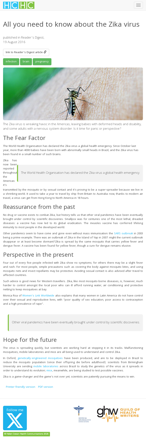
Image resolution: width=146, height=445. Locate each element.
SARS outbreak (123, 233)
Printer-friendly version (20, 387)
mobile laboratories (45, 366)
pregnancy (42, 61)
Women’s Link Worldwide (38, 296)
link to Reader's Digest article (26, 52)
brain (26, 61)
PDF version (45, 387)
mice (49, 370)
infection (11, 61)
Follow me (15, 417)
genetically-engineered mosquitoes (40, 358)
